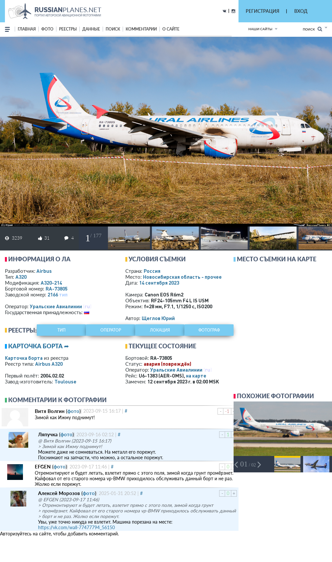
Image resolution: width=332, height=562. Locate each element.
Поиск (312, 29)
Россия (152, 271)
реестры (68, 29)
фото (47, 29)
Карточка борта (24, 358)
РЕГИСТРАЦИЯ (262, 11)
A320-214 (51, 283)
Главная (27, 29)
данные (91, 29)
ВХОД (300, 11)
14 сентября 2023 (159, 283)
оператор (110, 330)
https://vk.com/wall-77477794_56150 (76, 527)
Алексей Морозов (59, 493)
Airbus (44, 271)
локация (160, 330)
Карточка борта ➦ (38, 346)
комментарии (141, 29)
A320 (21, 277)
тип (63, 294)
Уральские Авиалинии (56, 306)
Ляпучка (48, 434)
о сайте (170, 29)
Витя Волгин (50, 411)
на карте (196, 375)
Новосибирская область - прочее (182, 277)
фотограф (209, 330)
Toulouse (65, 381)
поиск (113, 29)
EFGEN (43, 466)
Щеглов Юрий (158, 318)
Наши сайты (260, 29)
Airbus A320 (49, 364)
